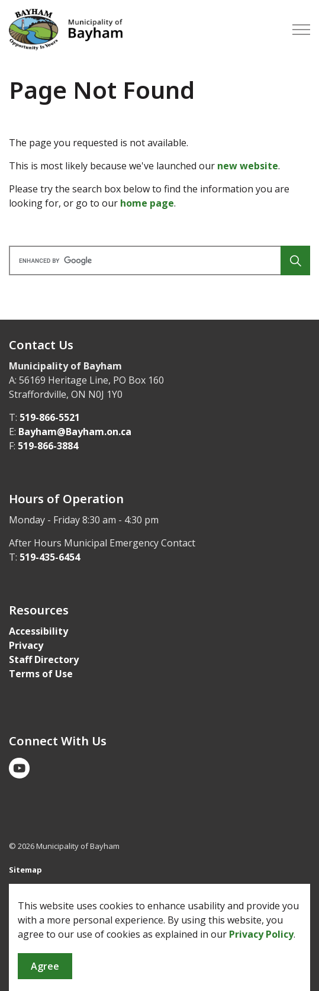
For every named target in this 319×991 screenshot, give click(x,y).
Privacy (26, 645)
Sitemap (25, 869)
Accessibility (38, 631)
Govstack (66, 892)
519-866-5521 (50, 417)
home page (147, 203)
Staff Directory (44, 659)
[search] (158, 260)
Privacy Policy (261, 970)
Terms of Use (41, 673)
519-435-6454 (50, 557)
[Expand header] (301, 29)
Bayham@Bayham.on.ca (74, 431)
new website (247, 165)
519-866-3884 (48, 445)
